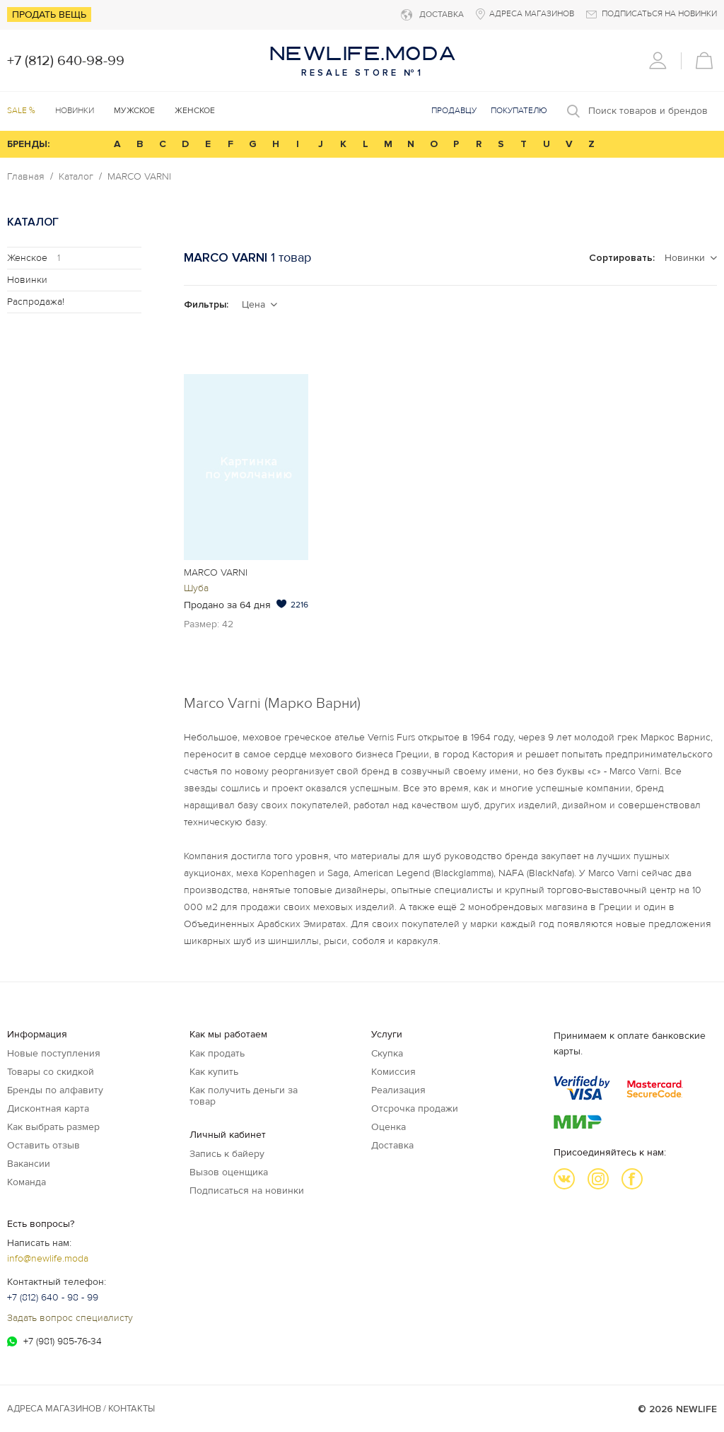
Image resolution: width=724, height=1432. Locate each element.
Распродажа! (35, 302)
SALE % (21, 110)
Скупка (387, 1053)
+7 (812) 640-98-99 (65, 61)
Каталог (76, 176)
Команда (26, 1182)
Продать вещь (49, 14)
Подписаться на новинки (246, 1190)
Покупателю (519, 110)
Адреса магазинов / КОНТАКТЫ (81, 1408)
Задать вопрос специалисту (70, 1318)
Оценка (388, 1127)
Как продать (217, 1053)
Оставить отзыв (43, 1145)
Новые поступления (53, 1053)
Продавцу (454, 110)
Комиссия (393, 1072)
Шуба (196, 588)
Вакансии (28, 1164)
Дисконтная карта (48, 1108)
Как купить (213, 1072)
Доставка (392, 1145)
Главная (26, 176)
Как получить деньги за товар (243, 1095)
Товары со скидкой (50, 1072)
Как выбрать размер (53, 1127)
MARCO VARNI (139, 176)
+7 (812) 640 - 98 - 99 (52, 1297)
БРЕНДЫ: (28, 144)
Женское (33, 258)
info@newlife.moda (47, 1258)
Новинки (74, 110)
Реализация (398, 1090)
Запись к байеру (226, 1154)
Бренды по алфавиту (55, 1090)
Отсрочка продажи (414, 1108)
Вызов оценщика (228, 1172)
